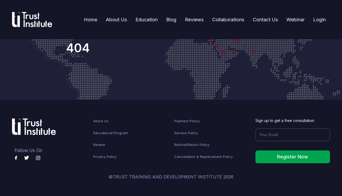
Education (146, 19)
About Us (116, 19)
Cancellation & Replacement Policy (203, 156)
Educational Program (110, 133)
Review (99, 144)
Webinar (295, 19)
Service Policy (186, 133)
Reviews (194, 19)
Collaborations (228, 19)
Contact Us (265, 19)
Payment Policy (187, 121)
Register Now (292, 157)
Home (93, 19)
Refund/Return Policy (191, 144)
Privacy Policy (104, 156)
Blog (171, 19)
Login (319, 19)
